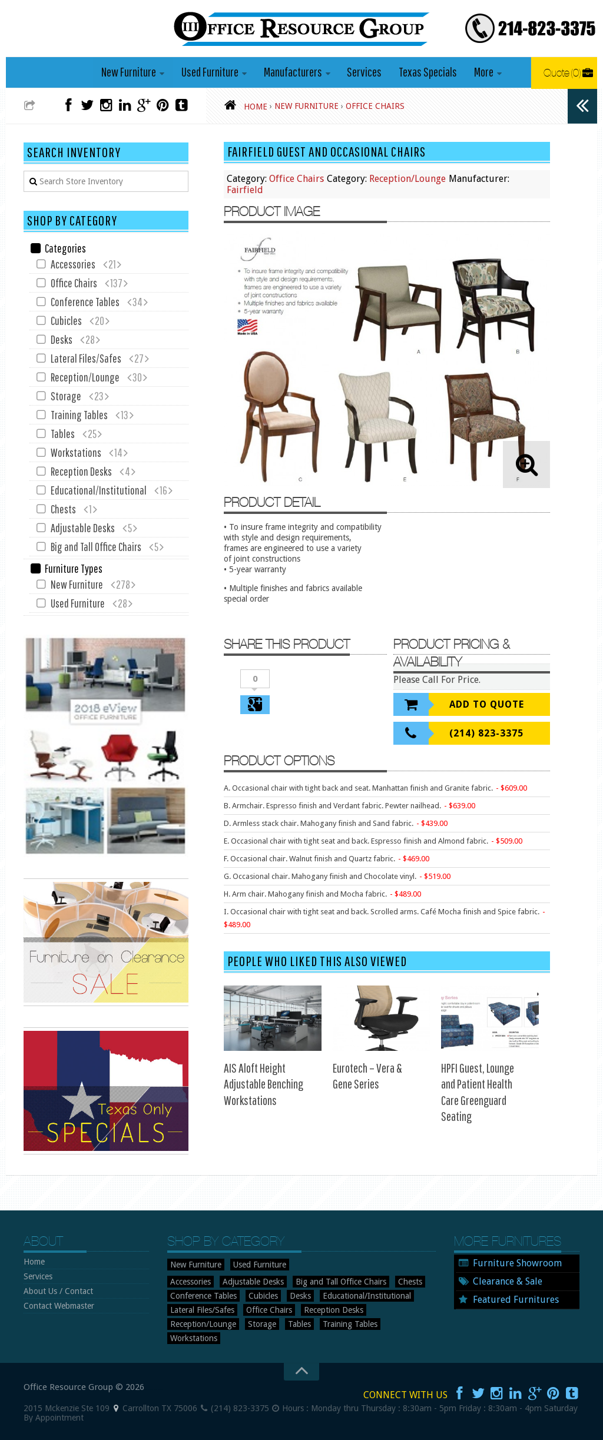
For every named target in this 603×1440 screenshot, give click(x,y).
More (482, 71)
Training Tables (79, 415)
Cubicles (66, 321)
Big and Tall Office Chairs (96, 547)
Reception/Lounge (407, 179)
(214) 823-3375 (486, 733)
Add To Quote (486, 705)
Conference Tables (85, 302)
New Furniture (129, 71)
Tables (63, 434)
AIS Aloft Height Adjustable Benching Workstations (263, 1083)
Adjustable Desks (83, 528)
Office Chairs (296, 179)
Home (34, 1261)
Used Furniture (210, 71)
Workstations (76, 453)
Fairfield (245, 190)
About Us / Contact (58, 1291)
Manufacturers (293, 71)
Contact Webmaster (59, 1305)
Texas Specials (427, 71)
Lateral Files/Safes (86, 359)
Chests (63, 509)
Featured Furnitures (516, 1299)
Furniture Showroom (517, 1263)
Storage (66, 396)
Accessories (73, 264)
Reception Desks (81, 472)
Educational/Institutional (99, 490)
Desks (61, 340)
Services (364, 71)
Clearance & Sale (507, 1281)
